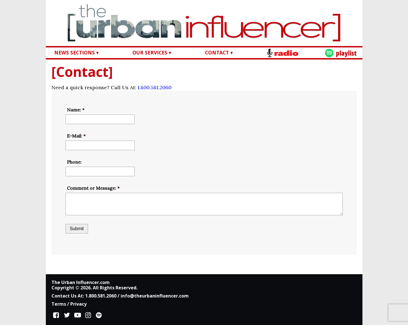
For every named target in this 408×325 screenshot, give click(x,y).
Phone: (74, 162)
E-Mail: (76, 136)
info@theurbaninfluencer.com (155, 296)
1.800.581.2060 (154, 87)
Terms (58, 304)
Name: (75, 110)
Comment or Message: (93, 188)
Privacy (78, 304)
